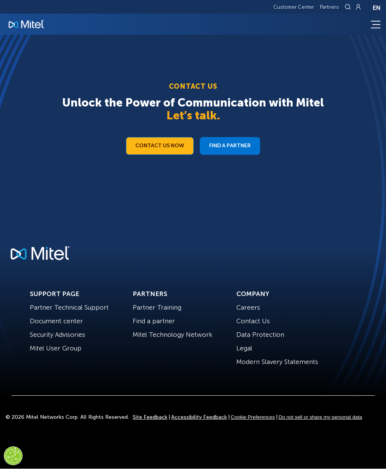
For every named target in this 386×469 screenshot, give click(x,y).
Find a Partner (230, 145)
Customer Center (293, 7)
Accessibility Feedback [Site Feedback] (199, 417)
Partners (329, 7)
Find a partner (154, 321)
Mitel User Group (55, 348)
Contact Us (253, 321)
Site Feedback (150, 417)
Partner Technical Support (69, 307)
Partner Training (157, 307)
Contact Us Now (159, 145)
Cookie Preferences (253, 417)
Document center (56, 321)
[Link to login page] (358, 7)
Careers (248, 307)
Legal (244, 348)
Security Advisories (57, 334)
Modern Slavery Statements (277, 362)
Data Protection (260, 334)
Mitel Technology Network (172, 334)
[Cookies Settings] (13, 455)
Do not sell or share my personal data (320, 417)
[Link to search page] (348, 7)
